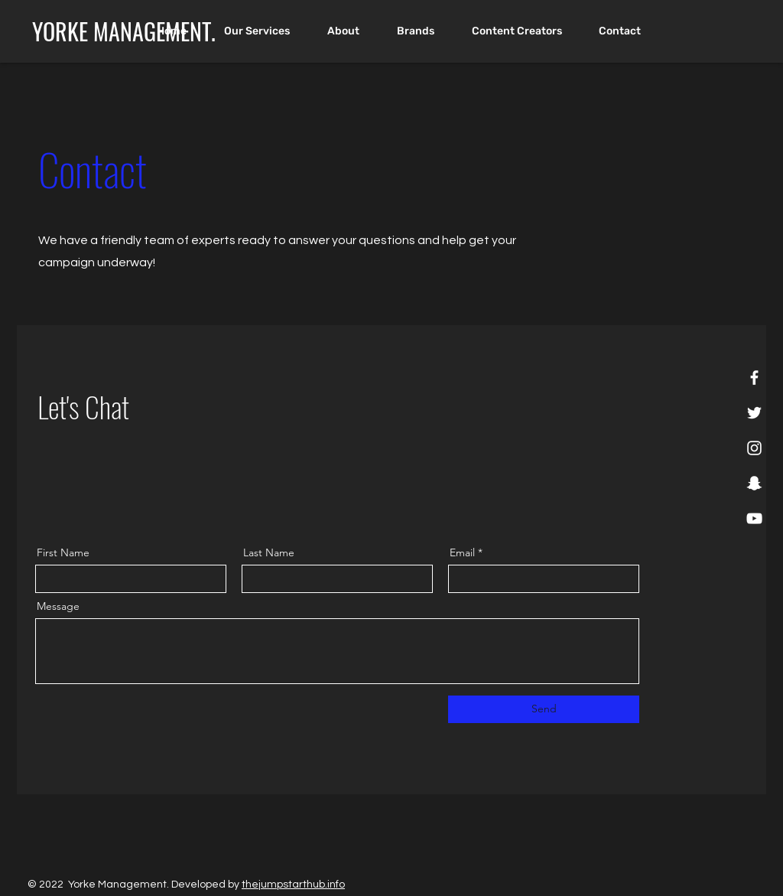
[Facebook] (754, 377)
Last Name (268, 552)
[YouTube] (754, 518)
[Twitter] (754, 412)
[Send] (543, 709)
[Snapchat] (754, 483)
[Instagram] (754, 448)
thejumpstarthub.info (293, 884)
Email (462, 552)
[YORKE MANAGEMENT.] (124, 31)
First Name (63, 552)
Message (58, 606)
